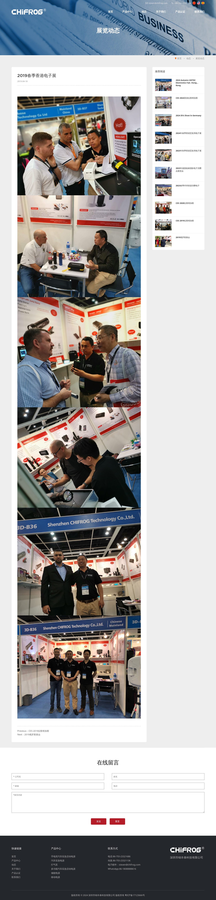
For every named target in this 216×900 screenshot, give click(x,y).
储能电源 (55, 872)
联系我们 (199, 11)
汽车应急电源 (57, 860)
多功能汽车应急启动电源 (63, 868)
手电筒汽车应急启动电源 (63, 856)
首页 (110, 11)
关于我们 (161, 11)
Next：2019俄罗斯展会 (28, 734)
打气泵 (54, 864)
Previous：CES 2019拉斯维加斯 (33, 730)
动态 (144, 11)
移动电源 (55, 877)
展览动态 (200, 58)
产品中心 (127, 11)
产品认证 (180, 11)
